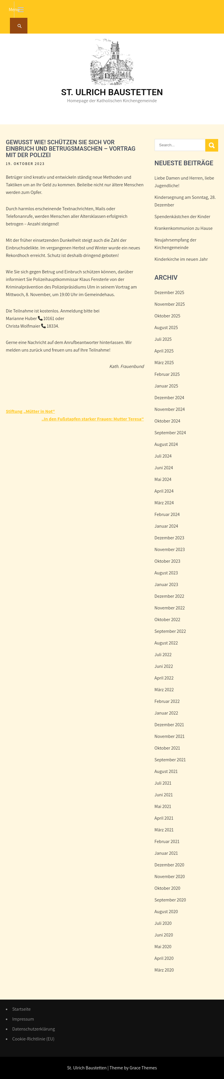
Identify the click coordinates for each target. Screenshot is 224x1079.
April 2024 (164, 491)
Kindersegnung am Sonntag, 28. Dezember (185, 201)
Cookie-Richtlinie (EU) (33, 1039)
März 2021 (164, 830)
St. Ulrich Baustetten (112, 92)
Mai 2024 (163, 479)
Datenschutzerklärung (33, 1029)
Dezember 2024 (169, 398)
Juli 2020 (163, 923)
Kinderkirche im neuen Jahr (181, 259)
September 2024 (170, 433)
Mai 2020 (163, 947)
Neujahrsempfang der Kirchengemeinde (176, 244)
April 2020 (164, 958)
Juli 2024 (163, 456)
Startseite (21, 1009)
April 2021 (164, 818)
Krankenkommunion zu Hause (184, 228)
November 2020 (170, 876)
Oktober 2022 (168, 619)
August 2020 (166, 911)
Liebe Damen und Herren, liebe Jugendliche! (184, 182)
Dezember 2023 (169, 538)
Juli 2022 (163, 654)
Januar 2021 (166, 853)
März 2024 (164, 503)
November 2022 (170, 608)
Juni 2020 (164, 935)
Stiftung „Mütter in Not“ (30, 411)
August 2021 (166, 771)
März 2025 (164, 362)
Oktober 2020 (168, 888)
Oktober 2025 (168, 316)
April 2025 (164, 351)
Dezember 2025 (169, 292)
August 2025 (166, 327)
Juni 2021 (164, 795)
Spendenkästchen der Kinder (182, 216)
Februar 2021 (167, 841)
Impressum (23, 1019)
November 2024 (170, 409)
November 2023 (170, 549)
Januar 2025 (166, 386)
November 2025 (170, 304)
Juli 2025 (163, 339)
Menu (14, 9)
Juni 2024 (164, 468)
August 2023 (166, 573)
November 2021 (170, 736)
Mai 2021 (163, 806)
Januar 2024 (166, 526)
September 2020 (170, 900)
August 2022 (166, 643)
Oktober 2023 (168, 561)
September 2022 (170, 631)
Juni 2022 (164, 666)
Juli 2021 (163, 783)
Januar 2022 (166, 713)
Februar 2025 (167, 374)
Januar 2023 (166, 584)
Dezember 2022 (169, 596)
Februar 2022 (167, 701)
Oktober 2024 (168, 421)
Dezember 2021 (169, 725)
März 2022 (164, 690)
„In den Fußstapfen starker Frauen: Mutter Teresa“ (92, 419)
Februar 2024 (167, 514)
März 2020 (164, 970)
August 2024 (166, 444)
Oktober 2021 (167, 748)
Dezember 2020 (169, 865)
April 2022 (164, 678)
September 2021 (170, 760)
